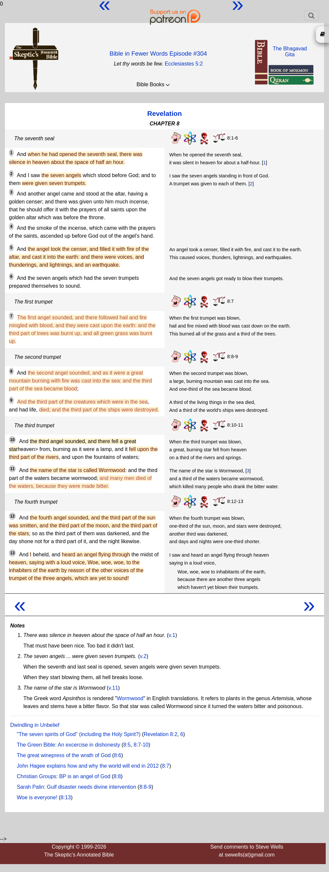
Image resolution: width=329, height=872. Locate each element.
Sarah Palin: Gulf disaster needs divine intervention (76, 787)
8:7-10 (141, 745)
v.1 (171, 635)
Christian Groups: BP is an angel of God (63, 776)
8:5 (127, 745)
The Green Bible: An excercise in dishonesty (68, 745)
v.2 (143, 656)
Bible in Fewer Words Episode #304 (158, 53)
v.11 (113, 688)
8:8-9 (145, 787)
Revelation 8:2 (160, 734)
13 (12, 553)
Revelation (164, 113)
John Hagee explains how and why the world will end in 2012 (88, 766)
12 (12, 516)
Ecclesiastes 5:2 (184, 63)
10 (12, 439)
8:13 (66, 797)
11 (12, 468)
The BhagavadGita (290, 51)
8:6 (117, 755)
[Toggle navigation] (311, 15)
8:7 (165, 766)
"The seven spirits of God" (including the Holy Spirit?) (78, 734)
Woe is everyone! (37, 797)
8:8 (117, 776)
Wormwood (130, 698)
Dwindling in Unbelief (34, 725)
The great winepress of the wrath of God (64, 755)
